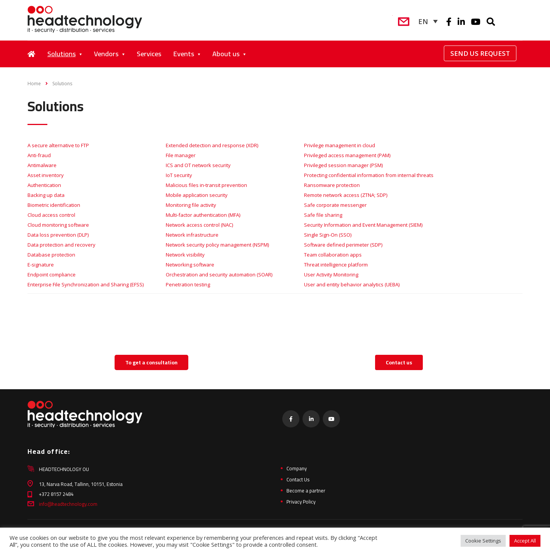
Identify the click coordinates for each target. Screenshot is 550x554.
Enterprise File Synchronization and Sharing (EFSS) (86, 284)
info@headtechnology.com (68, 504)
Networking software (190, 264)
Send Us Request (480, 53)
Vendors (106, 53)
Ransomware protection (332, 185)
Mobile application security (197, 195)
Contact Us (297, 479)
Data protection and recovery (61, 244)
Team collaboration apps (333, 254)
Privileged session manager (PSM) (343, 165)
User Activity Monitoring (331, 274)
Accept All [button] (525, 540)
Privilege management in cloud (339, 145)
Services (149, 53)
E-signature (41, 264)
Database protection (51, 254)
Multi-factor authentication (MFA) (203, 214)
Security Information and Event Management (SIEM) (363, 224)
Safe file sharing (323, 214)
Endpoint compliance (52, 274)
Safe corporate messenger (335, 204)
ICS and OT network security (198, 165)
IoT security (179, 175)
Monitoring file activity (191, 204)
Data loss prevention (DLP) (58, 234)
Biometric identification (54, 204)
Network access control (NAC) (199, 224)
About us (225, 53)
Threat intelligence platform (336, 264)
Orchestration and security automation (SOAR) (219, 274)
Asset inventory (46, 175)
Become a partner (305, 490)
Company (296, 468)
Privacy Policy (300, 502)
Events (183, 53)
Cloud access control (51, 214)
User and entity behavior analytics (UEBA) (352, 284)
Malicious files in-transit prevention (206, 185)
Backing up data (46, 195)
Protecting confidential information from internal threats (369, 175)
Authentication (44, 185)
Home (34, 83)
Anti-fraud (39, 155)
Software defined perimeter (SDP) (343, 244)
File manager (181, 155)
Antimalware (42, 165)
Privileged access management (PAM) (347, 155)
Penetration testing (188, 284)
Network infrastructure (192, 234)
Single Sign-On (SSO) (327, 234)
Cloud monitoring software (58, 224)
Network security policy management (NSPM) (217, 244)
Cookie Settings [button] (483, 540)
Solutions (61, 53)
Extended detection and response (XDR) (212, 145)
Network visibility (185, 254)
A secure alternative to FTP (58, 145)
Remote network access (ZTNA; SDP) (345, 195)
